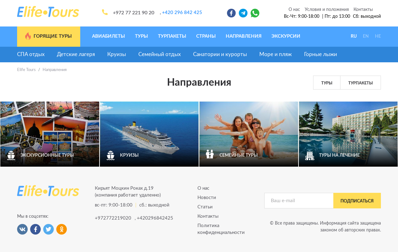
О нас (294, 9)
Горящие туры (48, 36)
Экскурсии (285, 36)
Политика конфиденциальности (221, 229)
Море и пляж (275, 54)
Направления (243, 36)
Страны (206, 36)
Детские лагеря (76, 54)
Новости (206, 197)
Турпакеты (172, 36)
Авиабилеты (108, 36)
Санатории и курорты (220, 54)
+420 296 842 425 (182, 12)
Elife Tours (26, 70)
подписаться (357, 201)
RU (354, 36)
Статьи (205, 207)
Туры (141, 36)
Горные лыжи (320, 54)
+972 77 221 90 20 (133, 12)
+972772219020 (112, 218)
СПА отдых (30, 54)
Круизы (116, 54)
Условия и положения (327, 9)
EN (366, 36)
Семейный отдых (159, 54)
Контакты (363, 9)
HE (378, 36)
